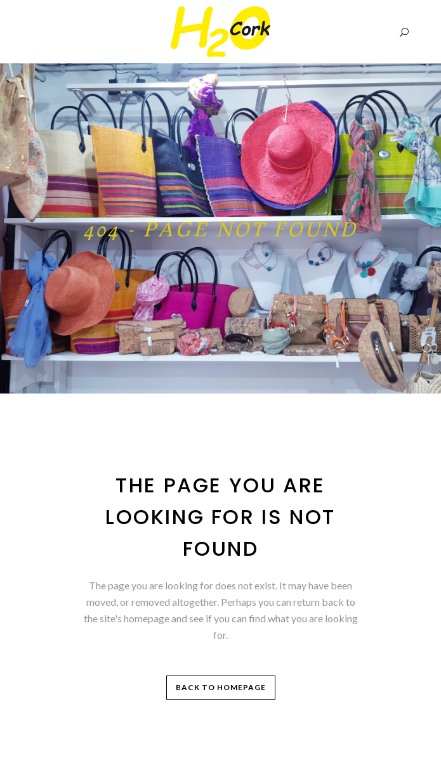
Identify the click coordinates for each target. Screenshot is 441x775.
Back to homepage (221, 687)
